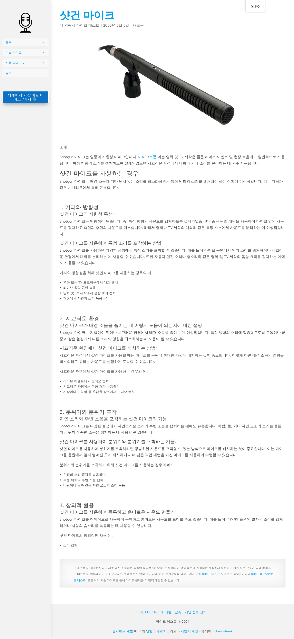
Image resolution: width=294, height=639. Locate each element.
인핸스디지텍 (156, 631)
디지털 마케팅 (187, 631)
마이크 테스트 (87, 25)
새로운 (138, 25)
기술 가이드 (14, 52)
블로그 (10, 73)
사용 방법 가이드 (17, 62)
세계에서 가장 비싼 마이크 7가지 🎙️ (26, 97)
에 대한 (165, 612)
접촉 (178, 612)
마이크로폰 (147, 157)
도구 (9, 42)
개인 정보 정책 (195, 612)
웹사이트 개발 (122, 631)
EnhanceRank (223, 631)
